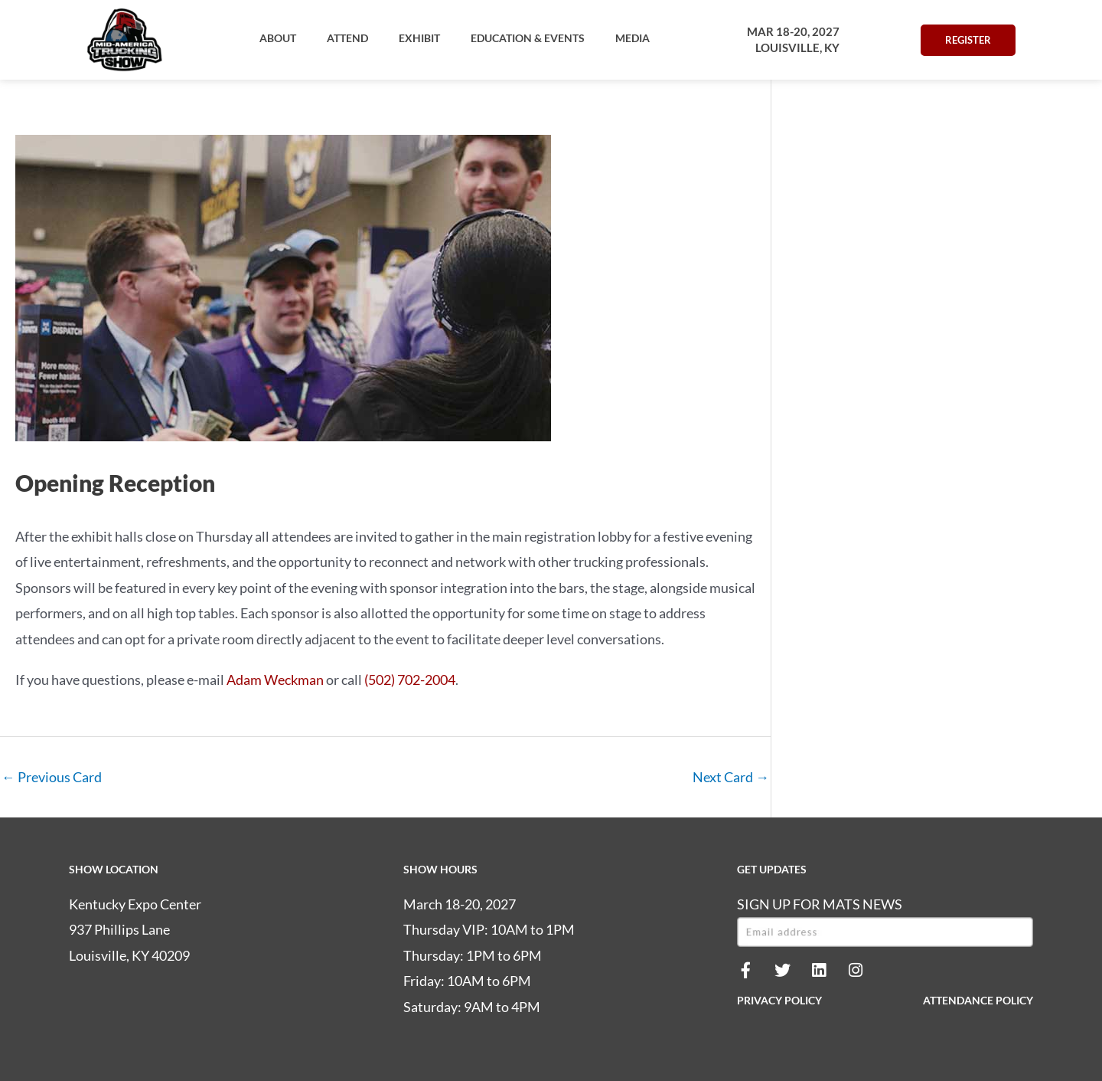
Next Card (731, 777)
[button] (277, 38)
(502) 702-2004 (409, 679)
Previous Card (52, 777)
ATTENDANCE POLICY (978, 1000)
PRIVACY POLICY (779, 1000)
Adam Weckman (275, 679)
